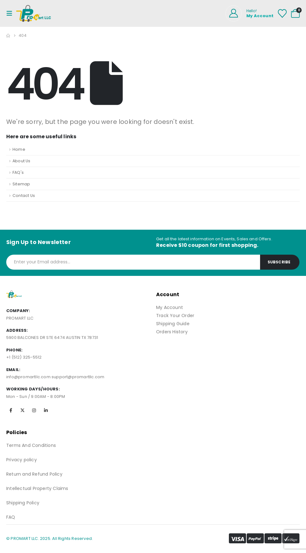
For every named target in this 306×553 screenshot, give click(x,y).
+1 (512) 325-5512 (24, 357)
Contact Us (23, 195)
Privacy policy (21, 460)
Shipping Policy (22, 503)
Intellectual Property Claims (37, 488)
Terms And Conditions (31, 445)
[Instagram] (34, 410)
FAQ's (18, 172)
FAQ (10, 517)
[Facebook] (11, 410)
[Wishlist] (282, 13)
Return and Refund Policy (34, 474)
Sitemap (21, 184)
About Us (21, 161)
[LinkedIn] (46, 410)
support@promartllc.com (78, 377)
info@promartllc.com (28, 377)
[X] (22, 410)
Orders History (172, 332)
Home (18, 149)
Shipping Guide (173, 324)
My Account (169, 307)
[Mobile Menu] (11, 13)
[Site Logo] (33, 13)
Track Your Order (175, 315)
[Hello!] (249, 13)
